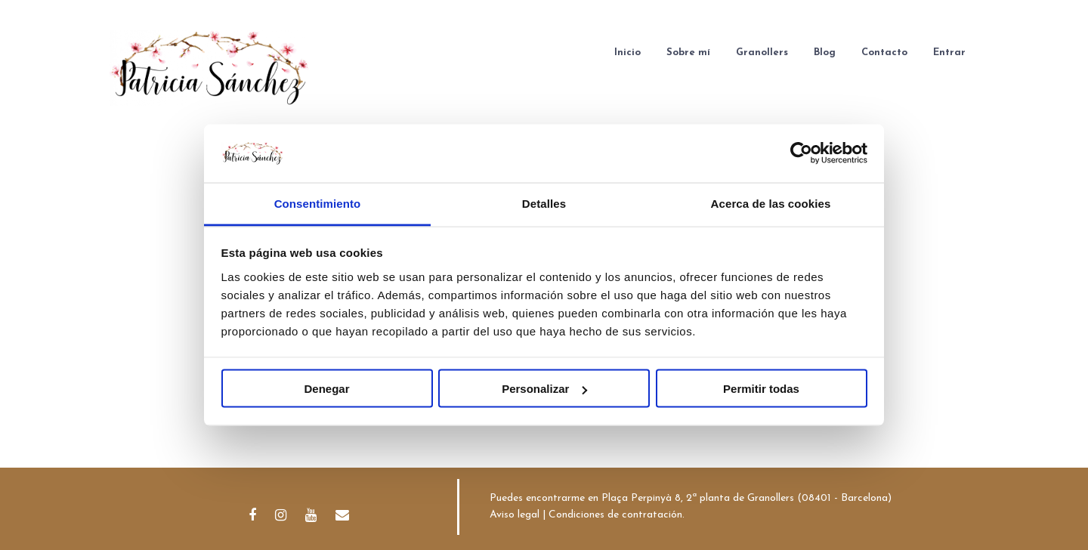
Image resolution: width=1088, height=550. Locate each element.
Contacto (884, 52)
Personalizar (544, 388)
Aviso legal (514, 515)
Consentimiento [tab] (317, 202)
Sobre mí (688, 52)
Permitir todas (761, 388)
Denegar (326, 388)
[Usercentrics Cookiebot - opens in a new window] (801, 153)
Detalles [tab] (544, 202)
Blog (825, 52)
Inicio (627, 52)
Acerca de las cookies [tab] (771, 202)
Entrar (949, 52)
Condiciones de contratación (615, 515)
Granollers (762, 52)
